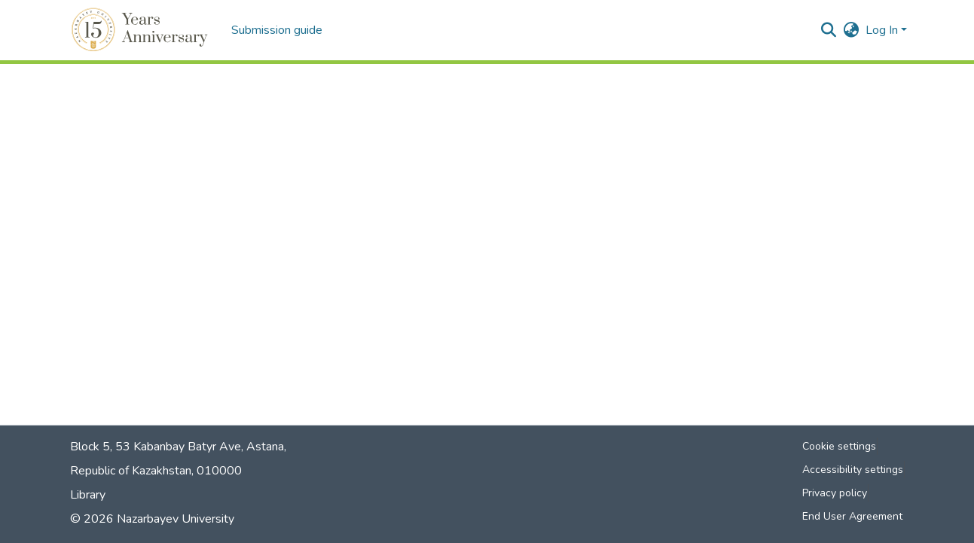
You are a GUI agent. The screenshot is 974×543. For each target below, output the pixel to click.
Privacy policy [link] (834, 493)
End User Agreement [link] (852, 516)
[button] (142, 30)
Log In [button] (883, 30)
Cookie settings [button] (839, 446)
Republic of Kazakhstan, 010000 (156, 470)
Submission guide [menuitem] (276, 30)
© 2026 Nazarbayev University (152, 519)
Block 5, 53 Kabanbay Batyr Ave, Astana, (178, 446)
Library (87, 495)
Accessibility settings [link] (852, 469)
